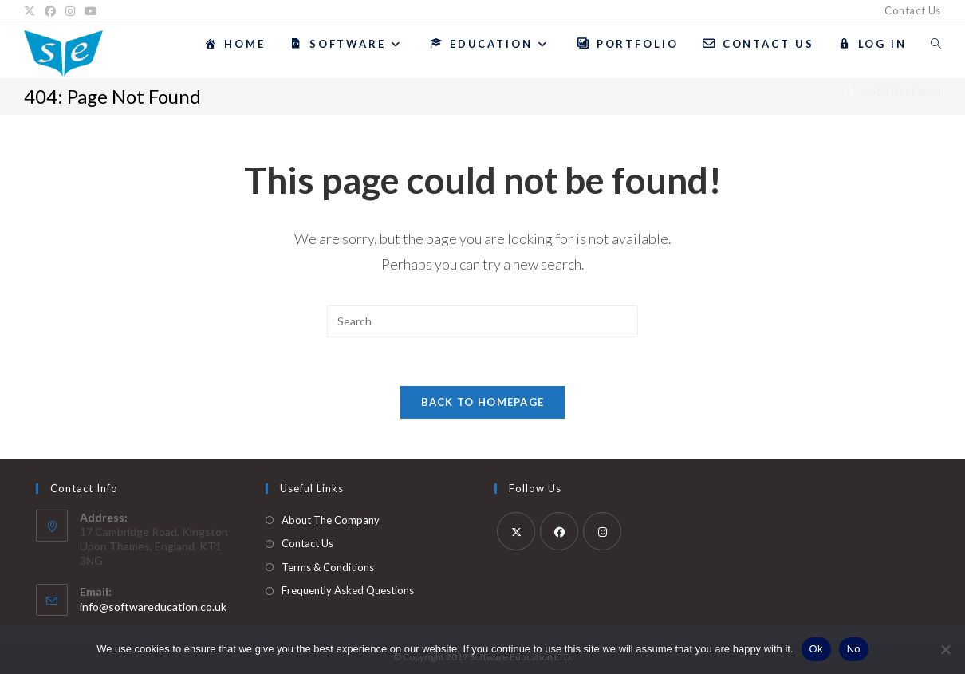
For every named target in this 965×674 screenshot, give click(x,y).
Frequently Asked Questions (348, 590)
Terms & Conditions (328, 567)
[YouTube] (91, 11)
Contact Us (912, 10)
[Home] (849, 91)
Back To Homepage (483, 402)
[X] (32, 11)
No (854, 649)
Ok (816, 649)
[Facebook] (50, 11)
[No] (945, 649)
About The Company (331, 520)
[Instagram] (70, 11)
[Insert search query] (482, 321)
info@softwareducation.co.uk (153, 606)
